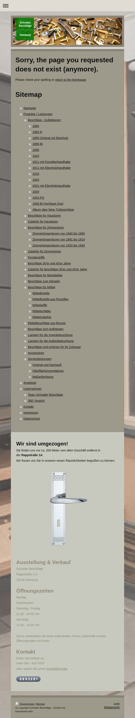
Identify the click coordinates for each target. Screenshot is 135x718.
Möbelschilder (41, 311)
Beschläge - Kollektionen (44, 120)
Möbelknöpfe (41, 293)
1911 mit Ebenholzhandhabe (51, 168)
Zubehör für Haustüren (43, 221)
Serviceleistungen (40, 359)
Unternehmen (32, 388)
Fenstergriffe (36, 257)
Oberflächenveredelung (48, 371)
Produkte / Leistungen (38, 114)
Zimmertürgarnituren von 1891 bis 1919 (58, 239)
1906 (35, 150)
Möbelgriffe (39, 305)
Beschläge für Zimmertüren (46, 227)
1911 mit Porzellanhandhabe (51, 162)
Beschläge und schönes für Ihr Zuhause (54, 347)
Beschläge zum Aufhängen (46, 329)
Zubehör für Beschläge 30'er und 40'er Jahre (57, 269)
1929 (35, 191)
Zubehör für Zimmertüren (44, 251)
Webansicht (112, 707)
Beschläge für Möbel (41, 287)
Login (117, 703)
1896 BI (37, 144)
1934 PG (38, 197)
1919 (35, 174)
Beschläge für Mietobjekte (45, 275)
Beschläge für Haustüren (44, 215)
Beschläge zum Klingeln (44, 281)
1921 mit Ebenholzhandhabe (51, 185)
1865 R (37, 132)
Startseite (29, 108)
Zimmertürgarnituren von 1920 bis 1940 (58, 245)
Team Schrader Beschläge (45, 394)
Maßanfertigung (42, 377)
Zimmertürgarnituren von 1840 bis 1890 (58, 233)
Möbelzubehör (41, 317)
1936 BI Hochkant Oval (47, 203)
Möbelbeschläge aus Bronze (47, 323)
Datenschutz (31, 418)
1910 (35, 156)
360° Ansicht (36, 400)
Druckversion (25, 704)
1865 (35, 126)
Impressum (30, 412)
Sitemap (40, 704)
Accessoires (36, 353)
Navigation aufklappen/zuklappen (67, 5)
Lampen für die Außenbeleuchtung (51, 341)
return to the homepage (70, 79)
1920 (35, 179)
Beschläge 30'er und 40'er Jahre (49, 263)
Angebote (29, 382)
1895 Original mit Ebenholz (50, 138)
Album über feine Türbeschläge (53, 209)
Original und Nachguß (47, 365)
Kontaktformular (56, 668)
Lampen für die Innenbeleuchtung (50, 335)
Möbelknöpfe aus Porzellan (50, 299)
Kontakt (28, 406)
